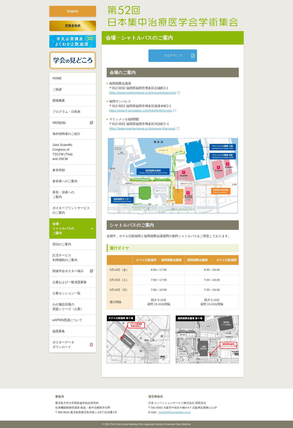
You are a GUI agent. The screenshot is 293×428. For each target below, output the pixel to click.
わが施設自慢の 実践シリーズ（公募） (68, 307)
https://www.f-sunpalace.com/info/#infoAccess (140, 110)
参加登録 (58, 170)
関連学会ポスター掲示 (68, 271)
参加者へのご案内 (64, 181)
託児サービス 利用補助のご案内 (64, 258)
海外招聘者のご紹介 (66, 133)
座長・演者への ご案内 (63, 195)
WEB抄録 (59, 122)
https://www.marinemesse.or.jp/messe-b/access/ (142, 128)
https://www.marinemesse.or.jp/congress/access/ (142, 92)
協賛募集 (58, 331)
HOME (57, 78)
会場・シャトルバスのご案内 (63, 228)
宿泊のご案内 (61, 244)
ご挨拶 (57, 89)
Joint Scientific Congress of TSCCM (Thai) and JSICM (62, 152)
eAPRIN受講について (67, 320)
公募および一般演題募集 (69, 282)
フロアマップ (172, 55)
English (72, 11)
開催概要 (58, 100)
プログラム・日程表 (66, 111)
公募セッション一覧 (66, 293)
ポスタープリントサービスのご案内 (71, 210)
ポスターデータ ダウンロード (63, 345)
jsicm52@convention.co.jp (174, 412)
